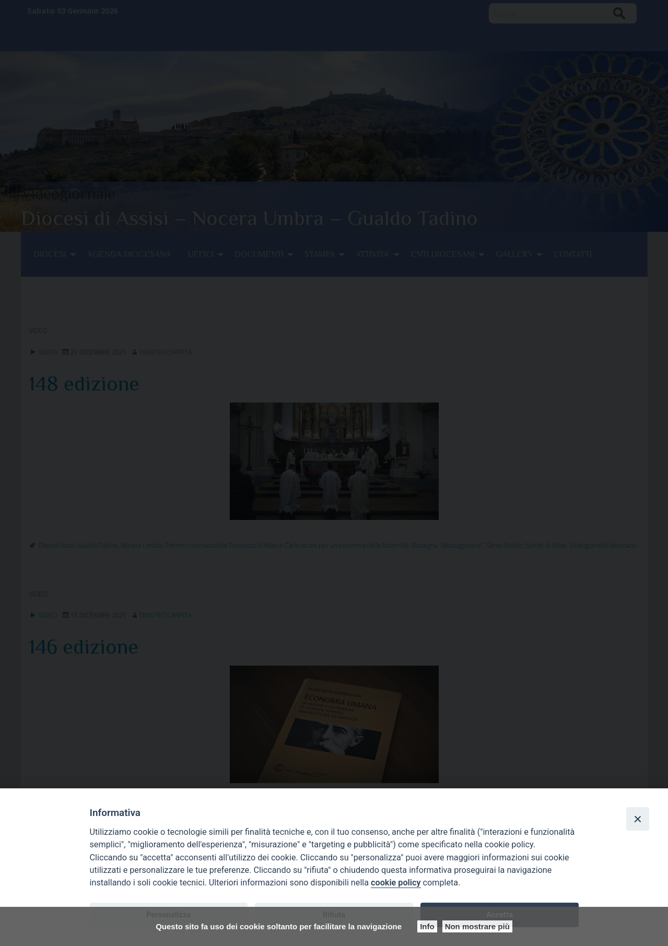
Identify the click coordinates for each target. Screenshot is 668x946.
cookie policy (395, 883)
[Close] (637, 818)
